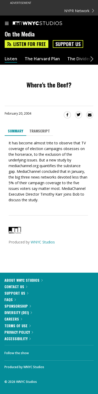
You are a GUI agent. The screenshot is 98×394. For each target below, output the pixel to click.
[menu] (7, 23)
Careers (13, 319)
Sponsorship (17, 306)
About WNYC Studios (23, 280)
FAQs (10, 299)
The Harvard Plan (42, 59)
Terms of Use (17, 325)
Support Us (68, 44)
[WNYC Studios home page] (44, 23)
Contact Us (15, 286)
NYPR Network (79, 10)
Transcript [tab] (39, 130)
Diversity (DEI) (18, 312)
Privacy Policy (18, 332)
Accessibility (17, 338)
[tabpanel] (49, 171)
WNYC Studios (43, 242)
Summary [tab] (15, 130)
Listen (11, 59)
